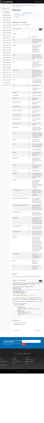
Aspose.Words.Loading (7, 45)
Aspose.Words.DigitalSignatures (9, 22)
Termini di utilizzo (24, 421)
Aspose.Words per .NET (32, 5)
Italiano (37, 1)
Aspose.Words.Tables (7, 77)
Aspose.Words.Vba (6, 82)
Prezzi (2, 409)
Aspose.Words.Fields (7, 32)
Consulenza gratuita (16, 410)
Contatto (28, 421)
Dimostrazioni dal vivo (29, 409)
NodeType (20, 6)
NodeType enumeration (20, 14)
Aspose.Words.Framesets (8, 37)
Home (13, 5)
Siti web (26, 412)
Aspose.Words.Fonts (7, 35)
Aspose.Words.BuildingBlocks (8, 17)
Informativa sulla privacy (18, 421)
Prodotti (14, 407)
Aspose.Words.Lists (6, 42)
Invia (23, 393)
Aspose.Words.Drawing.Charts (8, 27)
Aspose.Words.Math (7, 55)
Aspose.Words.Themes (7, 79)
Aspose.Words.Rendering (8, 62)
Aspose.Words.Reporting (7, 67)
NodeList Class (16, 379)
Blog (13, 412)
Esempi (16, 16)
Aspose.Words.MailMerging (8, 50)
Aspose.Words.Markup (7, 52)
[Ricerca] (6, 5)
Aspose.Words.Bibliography (8, 15)
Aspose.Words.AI (7, 12)
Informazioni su (3, 414)
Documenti (15, 409)
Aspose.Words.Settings (7, 72)
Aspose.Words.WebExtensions (8, 84)
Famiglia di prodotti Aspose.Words (21, 5)
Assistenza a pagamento (29, 410)
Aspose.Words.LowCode (7, 47)
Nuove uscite (27, 407)
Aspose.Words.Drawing (7, 25)
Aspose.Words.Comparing (8, 20)
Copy (38, 29)
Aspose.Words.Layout (7, 40)
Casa (1, 407)
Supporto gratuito (4, 410)
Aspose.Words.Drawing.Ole (8, 30)
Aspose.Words (6, 11)
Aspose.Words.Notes (7, 57)
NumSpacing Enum (36, 379)
